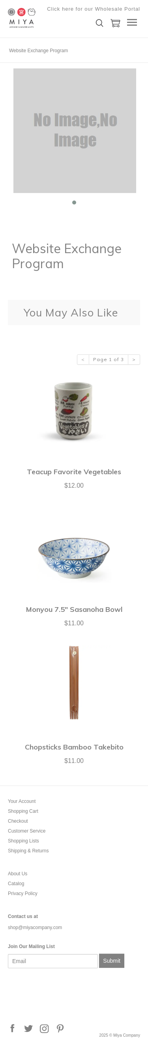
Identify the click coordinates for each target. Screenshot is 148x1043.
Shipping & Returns (28, 851)
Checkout (18, 821)
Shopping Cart (23, 811)
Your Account (22, 801)
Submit (111, 961)
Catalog (16, 883)
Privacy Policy (22, 893)
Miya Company (47, 18)
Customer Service (26, 831)
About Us (17, 873)
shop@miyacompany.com (35, 927)
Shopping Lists (23, 841)
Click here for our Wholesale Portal (93, 9)
